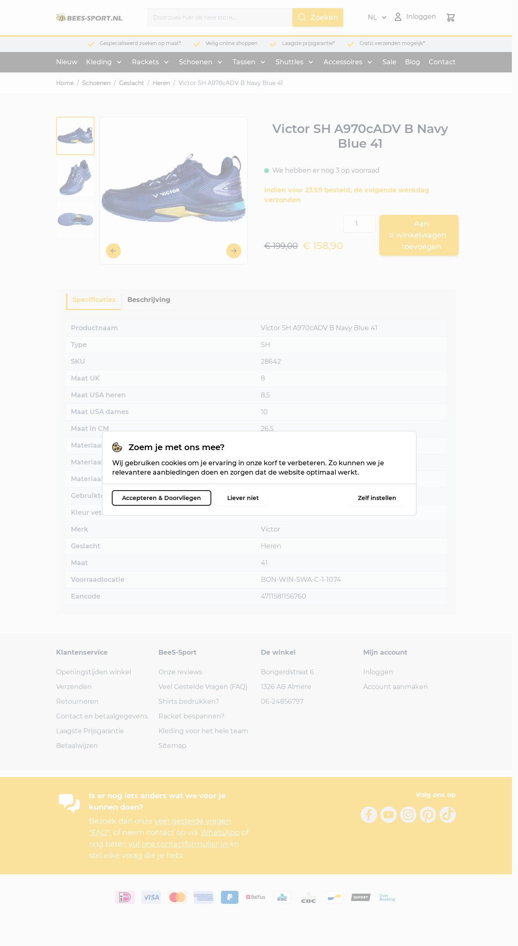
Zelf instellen (377, 498)
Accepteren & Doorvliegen (161, 498)
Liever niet (243, 498)
